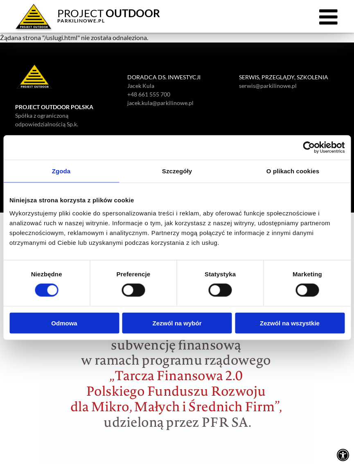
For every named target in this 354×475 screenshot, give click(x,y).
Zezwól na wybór (176, 322)
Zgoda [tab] (61, 171)
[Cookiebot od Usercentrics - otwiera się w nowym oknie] (309, 147)
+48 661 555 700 (148, 94)
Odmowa (64, 322)
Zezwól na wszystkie (290, 322)
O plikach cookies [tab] (292, 171)
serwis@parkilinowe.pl (268, 85)
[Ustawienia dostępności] (343, 454)
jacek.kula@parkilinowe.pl (160, 102)
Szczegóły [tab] (177, 171)
